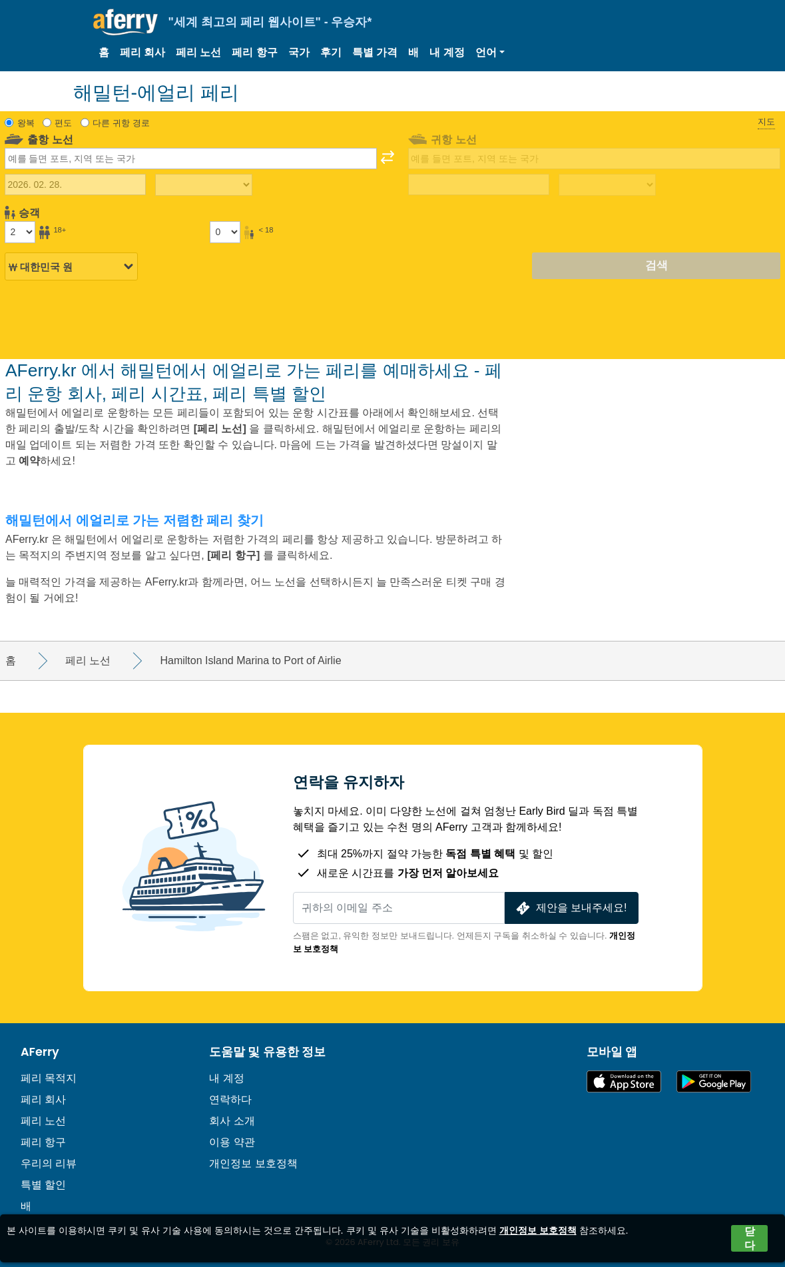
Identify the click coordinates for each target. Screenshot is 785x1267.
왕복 (26, 123)
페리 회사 (142, 52)
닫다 (749, 1238)
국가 (299, 52)
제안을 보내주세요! (570, 908)
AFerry (40, 1052)
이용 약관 (231, 1142)
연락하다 (230, 1099)
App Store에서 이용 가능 (624, 1081)
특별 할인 (43, 1184)
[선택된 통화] (71, 266)
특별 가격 (374, 52)
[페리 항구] (235, 555)
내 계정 (446, 52)
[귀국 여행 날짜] (478, 184)
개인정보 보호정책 (253, 1163)
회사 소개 (231, 1120)
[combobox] (191, 158)
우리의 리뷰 (49, 1163)
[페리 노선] (220, 428)
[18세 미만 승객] (225, 231)
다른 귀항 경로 (121, 123)
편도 (63, 123)
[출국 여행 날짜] (75, 184)
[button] (490, 52)
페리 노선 (198, 52)
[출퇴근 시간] (203, 185)
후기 (331, 52)
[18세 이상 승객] (20, 231)
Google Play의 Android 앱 (713, 1081)
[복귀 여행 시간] (607, 185)
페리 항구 (254, 52)
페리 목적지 (49, 1078)
